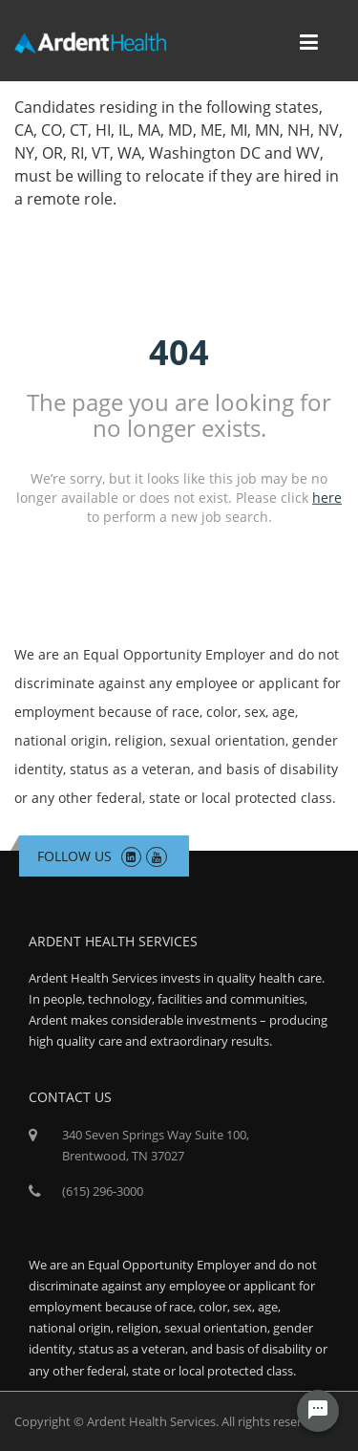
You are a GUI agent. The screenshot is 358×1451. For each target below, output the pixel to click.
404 (179, 351)
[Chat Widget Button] (318, 1411)
